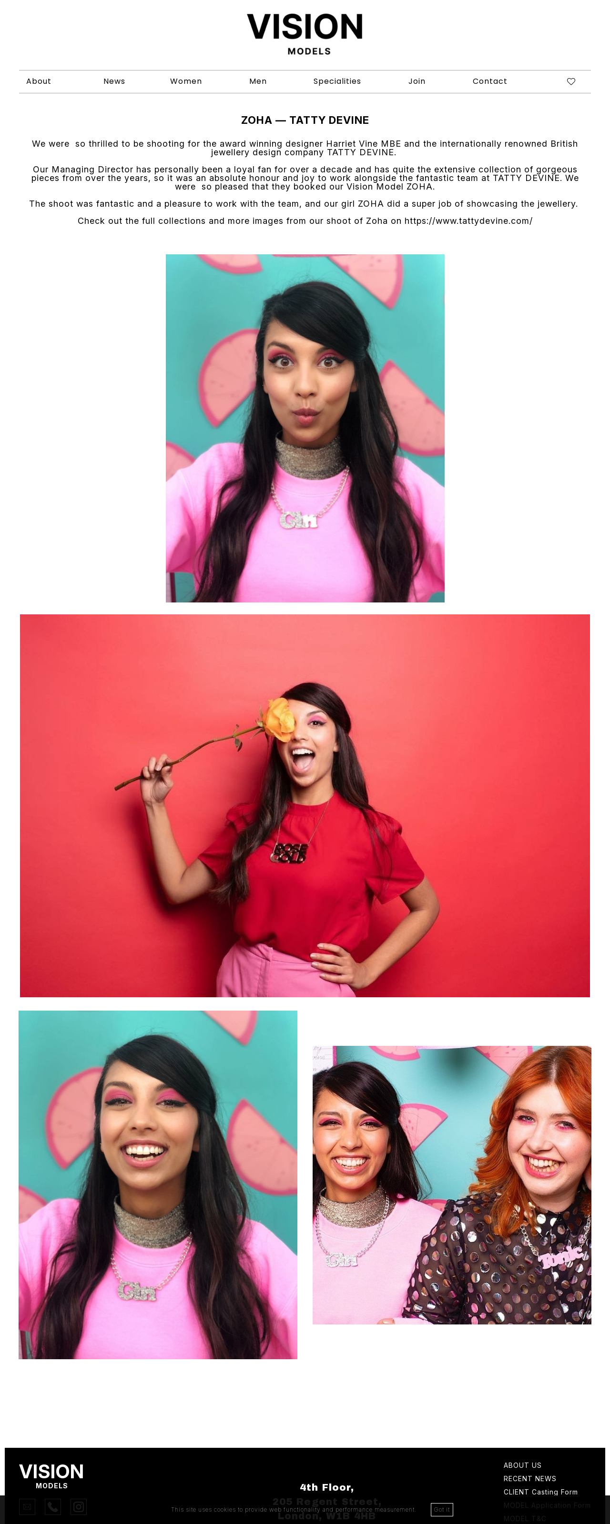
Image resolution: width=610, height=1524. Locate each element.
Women (186, 81)
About (38, 81)
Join (417, 81)
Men (258, 81)
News (114, 81)
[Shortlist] (563, 82)
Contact (490, 81)
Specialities (337, 81)
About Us (523, 1465)
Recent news (530, 1479)
